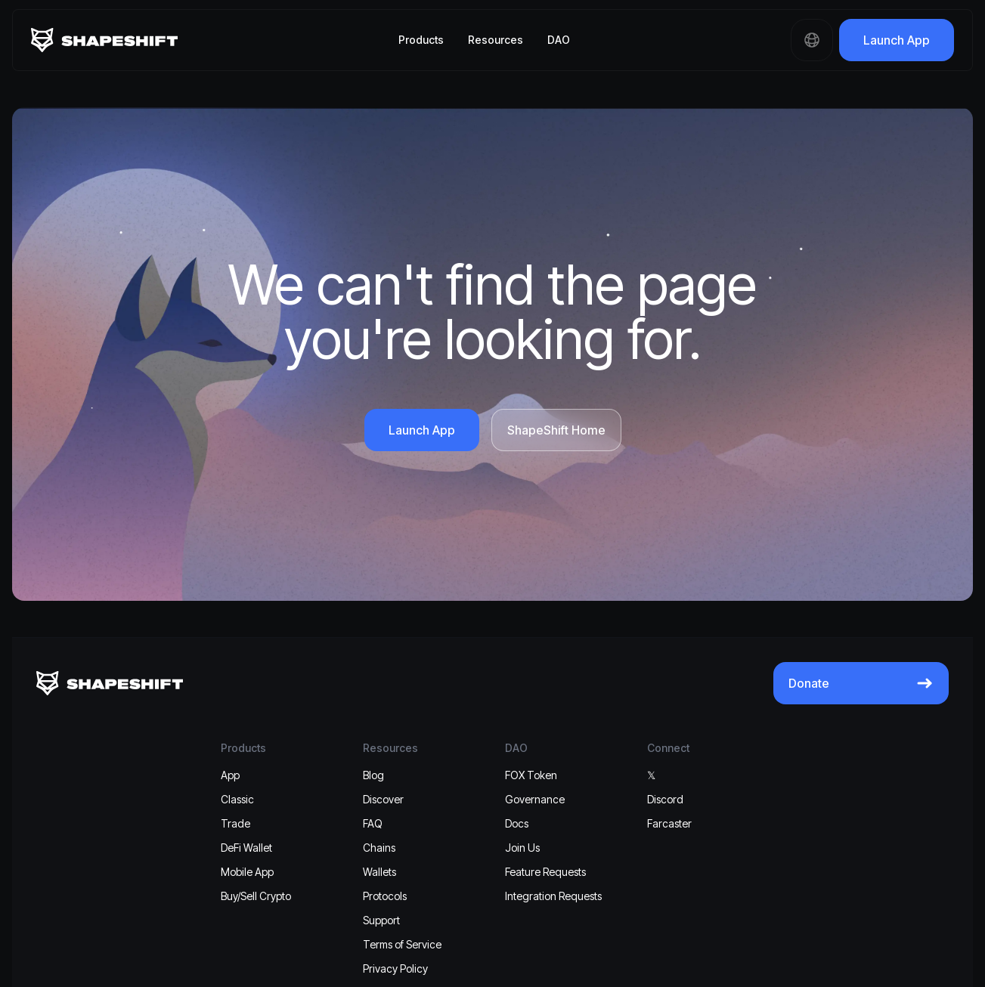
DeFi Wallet (246, 847)
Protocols (385, 896)
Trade (235, 823)
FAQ (373, 823)
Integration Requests (553, 896)
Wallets (379, 871)
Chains (379, 847)
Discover (383, 799)
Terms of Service (402, 944)
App (230, 775)
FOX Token (531, 775)
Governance (535, 799)
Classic (237, 799)
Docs (516, 823)
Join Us (522, 847)
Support (381, 920)
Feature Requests (545, 871)
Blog (373, 775)
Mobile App (247, 871)
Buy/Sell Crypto (256, 896)
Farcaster (669, 823)
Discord (665, 799)
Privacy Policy (395, 968)
